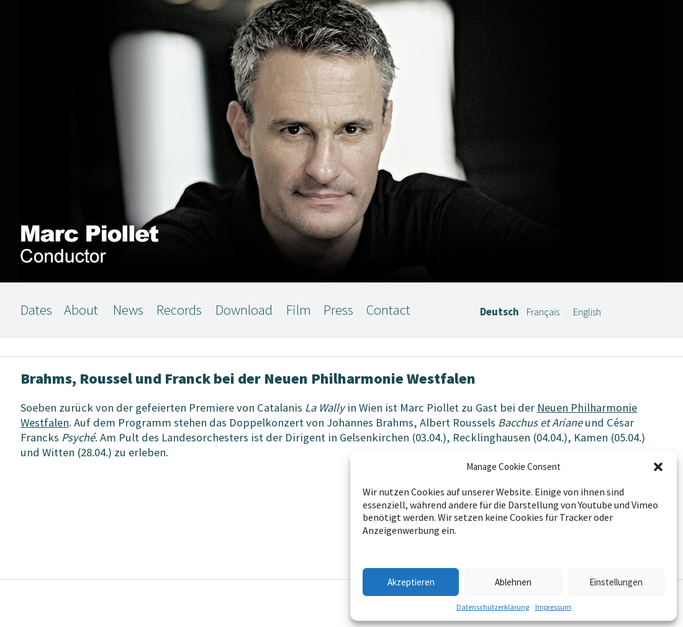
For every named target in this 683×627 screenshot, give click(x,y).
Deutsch (499, 311)
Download (244, 309)
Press (338, 309)
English (587, 311)
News (128, 309)
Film (298, 309)
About (81, 309)
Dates (36, 309)
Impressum (553, 606)
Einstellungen (616, 582)
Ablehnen (513, 582)
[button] (658, 467)
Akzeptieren (411, 582)
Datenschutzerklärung (492, 606)
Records (179, 309)
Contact (388, 309)
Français (543, 311)
